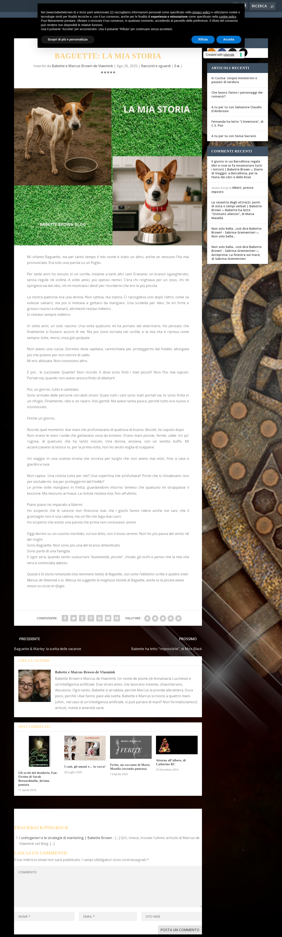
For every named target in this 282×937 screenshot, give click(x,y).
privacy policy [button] (201, 12)
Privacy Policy (111, 931)
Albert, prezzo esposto (232, 172)
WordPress (90, 931)
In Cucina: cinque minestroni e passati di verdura (234, 62)
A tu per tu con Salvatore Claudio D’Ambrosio (236, 91)
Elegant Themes (46, 931)
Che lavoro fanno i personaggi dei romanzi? (237, 77)
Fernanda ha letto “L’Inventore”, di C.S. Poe (237, 106)
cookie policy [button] (227, 16)
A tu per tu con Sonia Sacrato (233, 118)
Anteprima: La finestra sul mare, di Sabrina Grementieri (235, 239)
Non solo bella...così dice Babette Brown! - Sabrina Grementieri (236, 213)
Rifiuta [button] (203, 39)
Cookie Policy (133, 931)
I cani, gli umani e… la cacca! (85, 749)
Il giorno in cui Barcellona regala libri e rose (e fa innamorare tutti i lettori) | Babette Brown (236, 148)
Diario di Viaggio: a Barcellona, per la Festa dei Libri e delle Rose (237, 155)
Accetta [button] (228, 39)
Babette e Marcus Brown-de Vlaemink (85, 654)
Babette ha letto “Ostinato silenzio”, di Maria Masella (232, 196)
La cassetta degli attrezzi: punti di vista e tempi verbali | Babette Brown (236, 188)
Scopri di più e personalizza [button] (68, 39)
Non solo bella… (223, 219)
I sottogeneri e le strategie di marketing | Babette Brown (65, 820)
